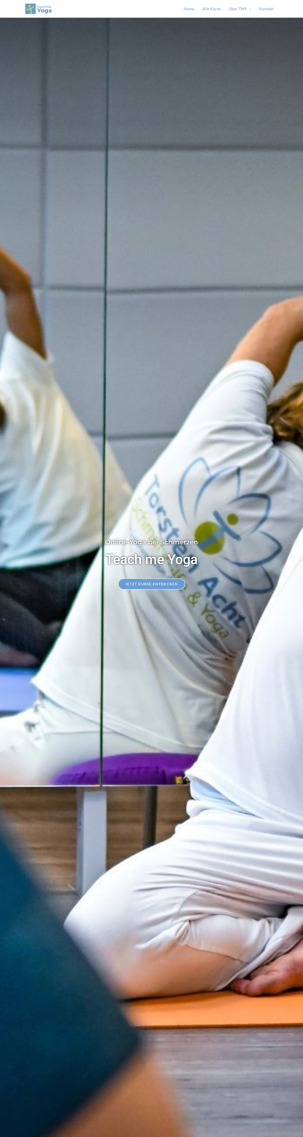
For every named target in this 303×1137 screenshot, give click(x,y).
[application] (249, 8)
